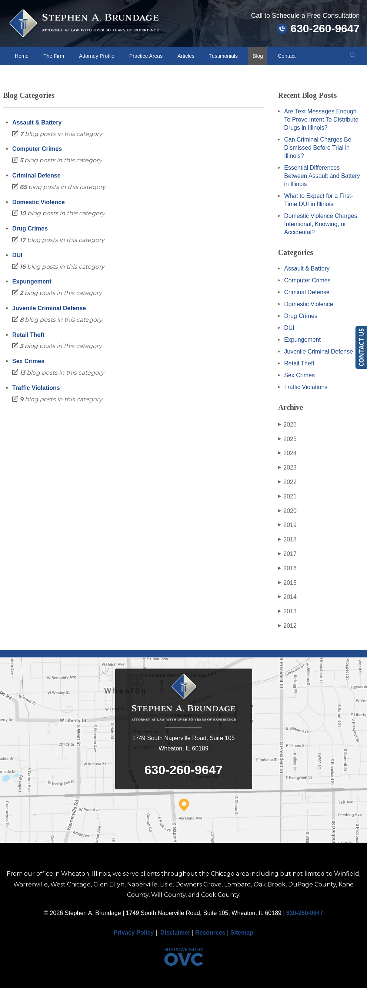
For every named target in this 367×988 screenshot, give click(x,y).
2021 (287, 496)
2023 (287, 467)
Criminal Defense (36, 175)
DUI (17, 255)
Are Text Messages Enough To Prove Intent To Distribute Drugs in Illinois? (321, 119)
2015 (287, 583)
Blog (258, 56)
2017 (287, 554)
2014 (287, 597)
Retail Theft (28, 335)
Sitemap (241, 932)
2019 (287, 525)
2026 (287, 425)
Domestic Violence (38, 202)
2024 (287, 453)
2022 (287, 482)
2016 (287, 568)
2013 (287, 611)
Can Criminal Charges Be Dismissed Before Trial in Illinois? (317, 147)
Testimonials (223, 56)
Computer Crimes (37, 149)
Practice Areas (146, 56)
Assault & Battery (36, 122)
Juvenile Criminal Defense (49, 308)
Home (22, 56)
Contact (287, 56)
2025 (287, 439)
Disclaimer (175, 932)
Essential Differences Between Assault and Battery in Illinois (322, 176)
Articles (185, 56)
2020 (287, 511)
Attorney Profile (96, 56)
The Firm (53, 56)
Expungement (31, 281)
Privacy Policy (134, 932)
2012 (287, 626)
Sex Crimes (28, 361)
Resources (210, 932)
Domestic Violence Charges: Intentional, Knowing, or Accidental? (321, 224)
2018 (287, 539)
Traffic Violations (36, 388)
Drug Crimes (30, 228)
